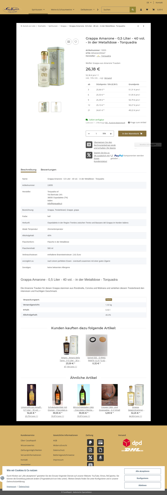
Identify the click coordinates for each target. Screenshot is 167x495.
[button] (141, 9)
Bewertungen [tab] (48, 169)
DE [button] (148, 2)
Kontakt (159, 2)
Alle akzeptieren (142, 471)
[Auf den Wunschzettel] (76, 42)
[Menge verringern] (89, 133)
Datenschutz (24, 486)
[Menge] (96, 133)
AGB (55, 440)
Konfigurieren (142, 478)
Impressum (11, 486)
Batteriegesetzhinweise (63, 455)
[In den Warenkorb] (23, 35)
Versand (108, 78)
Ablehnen (143, 485)
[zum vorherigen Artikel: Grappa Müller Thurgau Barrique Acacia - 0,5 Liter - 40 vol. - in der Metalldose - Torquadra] (138, 26)
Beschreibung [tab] (28, 169)
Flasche (108, 299)
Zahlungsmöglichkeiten (31, 450)
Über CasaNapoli (28, 440)
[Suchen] (115, 9)
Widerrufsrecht (60, 445)
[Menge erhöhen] (111, 133)
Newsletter (26, 464)
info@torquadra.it (55, 203)
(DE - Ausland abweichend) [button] (115, 123)
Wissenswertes (27, 445)
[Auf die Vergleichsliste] (69, 42)
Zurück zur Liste (29, 26)
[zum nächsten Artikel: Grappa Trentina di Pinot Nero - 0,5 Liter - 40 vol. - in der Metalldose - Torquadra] (143, 26)
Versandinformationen (31, 455)
